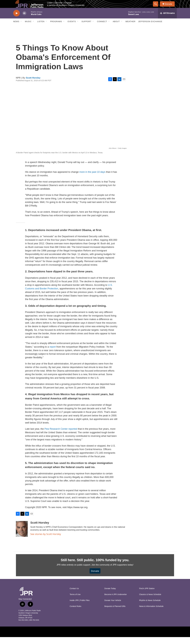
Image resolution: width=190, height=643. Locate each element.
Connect (102, 27)
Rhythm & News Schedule (150, 606)
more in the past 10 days (92, 178)
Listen (40, 27)
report (53, 352)
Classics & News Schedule (150, 600)
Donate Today (110, 594)
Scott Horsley (33, 83)
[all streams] (167, 19)
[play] (16, 19)
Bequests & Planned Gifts (114, 612)
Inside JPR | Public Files (80, 606)
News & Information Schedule (151, 612)
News (16, 27)
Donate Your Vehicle (112, 606)
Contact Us (74, 594)
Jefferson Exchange (150, 27)
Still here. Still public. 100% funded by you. (95, 566)
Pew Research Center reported (60, 434)
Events (72, 27)
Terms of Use (75, 600)
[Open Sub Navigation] (21, 27)
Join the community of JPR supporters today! (112, 571)
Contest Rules (75, 612)
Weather (130, 27)
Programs (56, 27)
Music (28, 27)
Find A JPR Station (147, 594)
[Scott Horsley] (22, 535)
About (116, 27)
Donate (170, 7)
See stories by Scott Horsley (45, 540)
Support (86, 27)
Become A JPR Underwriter (115, 600)
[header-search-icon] (156, 7)
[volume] (24, 19)
